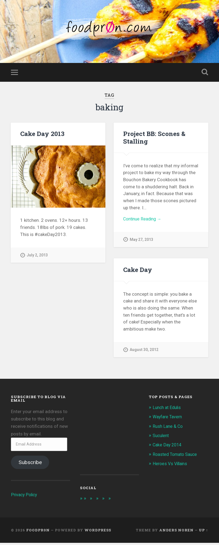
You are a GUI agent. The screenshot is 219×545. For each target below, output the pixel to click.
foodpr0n (38, 532)
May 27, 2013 (142, 242)
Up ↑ (203, 532)
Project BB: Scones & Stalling (153, 139)
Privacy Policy (25, 496)
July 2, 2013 (38, 257)
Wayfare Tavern (169, 418)
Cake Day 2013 (42, 136)
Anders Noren (176, 532)
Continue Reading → (144, 221)
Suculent (162, 437)
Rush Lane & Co (169, 428)
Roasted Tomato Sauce (177, 456)
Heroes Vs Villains (171, 465)
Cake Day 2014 (168, 446)
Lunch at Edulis (168, 409)
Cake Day (137, 271)
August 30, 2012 (144, 351)
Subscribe (30, 464)
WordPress (97, 532)
